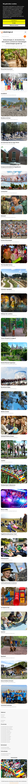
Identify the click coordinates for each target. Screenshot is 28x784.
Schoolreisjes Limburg (5, 731)
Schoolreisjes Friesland (5, 737)
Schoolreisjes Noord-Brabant (7, 729)
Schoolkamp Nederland (5, 753)
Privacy (2, 721)
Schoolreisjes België (5, 747)
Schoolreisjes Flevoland (6, 739)
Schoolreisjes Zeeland (5, 742)
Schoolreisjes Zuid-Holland (6, 728)
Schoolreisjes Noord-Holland (7, 726)
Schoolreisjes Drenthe (5, 735)
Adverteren (3, 717)
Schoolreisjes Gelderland (6, 732)
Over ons (3, 714)
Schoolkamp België (5, 755)
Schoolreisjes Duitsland (5, 748)
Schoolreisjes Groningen (6, 736)
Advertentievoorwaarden (14, 783)
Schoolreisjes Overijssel (6, 733)
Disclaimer (3, 720)
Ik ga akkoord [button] (13, 20)
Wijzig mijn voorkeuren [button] (14, 25)
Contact (2, 716)
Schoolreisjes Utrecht (5, 740)
